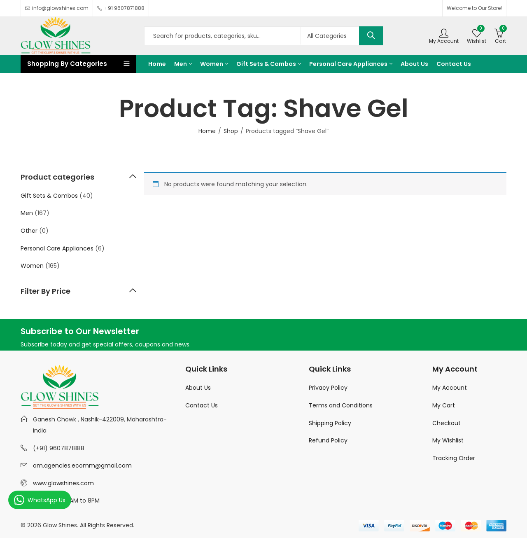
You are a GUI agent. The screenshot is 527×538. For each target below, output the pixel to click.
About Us (198, 388)
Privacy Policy (328, 388)
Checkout (446, 423)
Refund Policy (328, 440)
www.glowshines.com (63, 483)
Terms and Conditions (341, 405)
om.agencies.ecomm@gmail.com (82, 465)
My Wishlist (448, 440)
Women (32, 266)
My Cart (443, 405)
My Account (449, 388)
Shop (231, 131)
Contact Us (201, 405)
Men (27, 213)
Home (207, 131)
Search (371, 35)
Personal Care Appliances (57, 248)
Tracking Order (453, 458)
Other (29, 231)
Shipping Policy (330, 423)
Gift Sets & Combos (49, 196)
